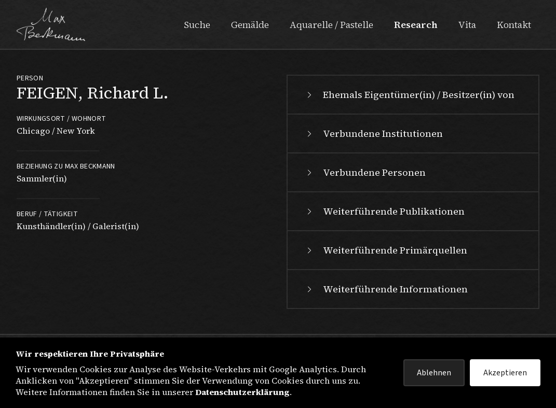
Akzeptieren (505, 372)
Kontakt (514, 24)
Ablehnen (434, 372)
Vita (467, 24)
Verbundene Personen (365, 172)
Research (416, 24)
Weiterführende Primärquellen (385, 250)
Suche (197, 24)
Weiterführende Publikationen (384, 211)
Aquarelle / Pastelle (331, 24)
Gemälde (250, 24)
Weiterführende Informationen (386, 289)
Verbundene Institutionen (373, 133)
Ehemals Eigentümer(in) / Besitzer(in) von (409, 94)
